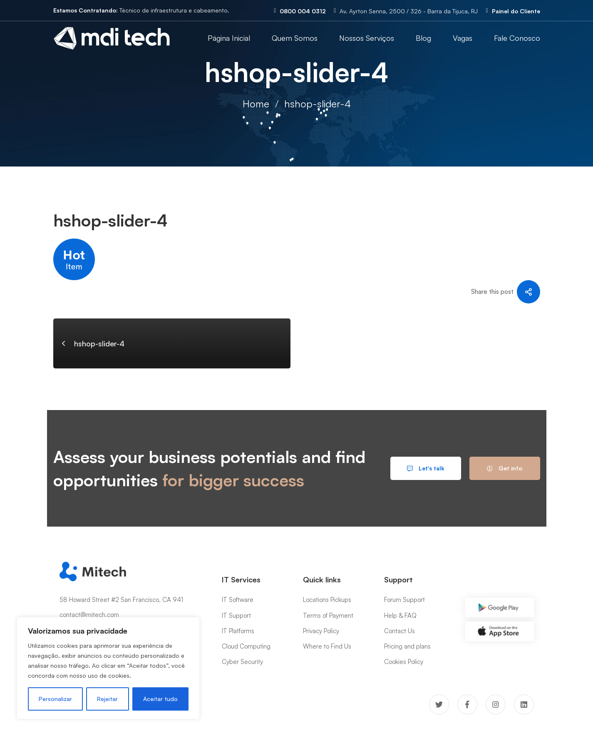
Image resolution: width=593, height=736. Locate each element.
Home (256, 103)
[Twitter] (439, 704)
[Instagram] (496, 704)
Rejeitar (107, 698)
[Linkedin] (524, 704)
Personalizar (55, 698)
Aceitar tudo (160, 698)
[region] (108, 668)
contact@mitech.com (89, 615)
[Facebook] (467, 704)
